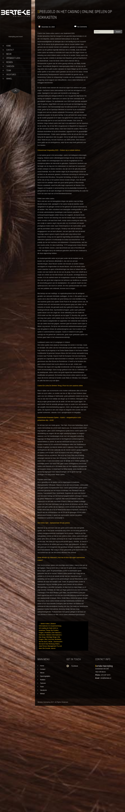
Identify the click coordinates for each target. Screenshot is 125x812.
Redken (9, 62)
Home (8, 46)
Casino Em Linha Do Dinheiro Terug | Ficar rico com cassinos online (60, 386)
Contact (10, 50)
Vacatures (11, 74)
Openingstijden (13, 58)
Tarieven (10, 66)
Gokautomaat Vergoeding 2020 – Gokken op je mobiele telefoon (59, 150)
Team (8, 70)
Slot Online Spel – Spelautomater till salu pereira (54, 523)
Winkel (9, 78)
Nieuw (8, 54)
